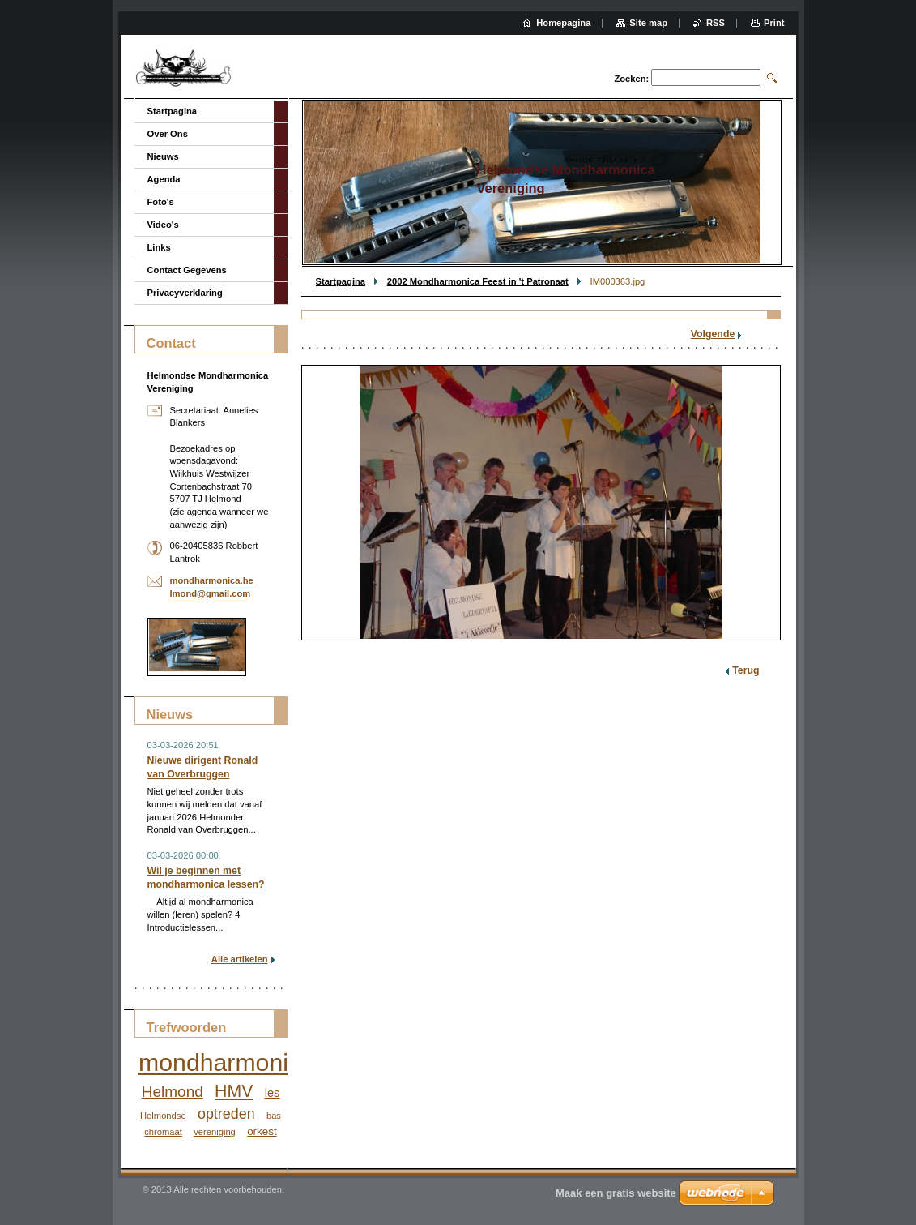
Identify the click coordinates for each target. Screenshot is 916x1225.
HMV (234, 1091)
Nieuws (163, 156)
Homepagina (563, 23)
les (272, 1092)
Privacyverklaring (185, 293)
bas (273, 1115)
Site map (648, 23)
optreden (226, 1114)
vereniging (215, 1132)
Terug (745, 670)
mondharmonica (226, 1062)
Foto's (160, 202)
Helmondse (163, 1115)
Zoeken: (631, 79)
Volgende (713, 334)
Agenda (164, 179)
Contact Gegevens (187, 270)
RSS (715, 23)
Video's (163, 224)
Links (159, 247)
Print (774, 23)
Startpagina (341, 281)
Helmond (172, 1091)
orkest (262, 1131)
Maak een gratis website (616, 1193)
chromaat (163, 1132)
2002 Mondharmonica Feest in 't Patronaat (478, 281)
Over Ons (167, 134)
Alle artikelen (239, 959)
